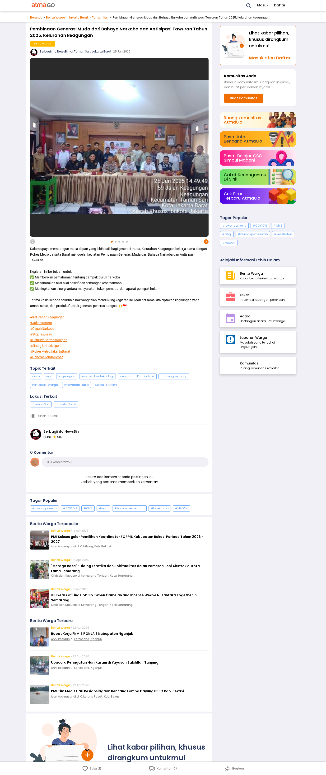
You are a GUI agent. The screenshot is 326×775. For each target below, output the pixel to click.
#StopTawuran (41, 334)
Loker (244, 294)
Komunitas (249, 363)
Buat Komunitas (243, 98)
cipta (36, 376)
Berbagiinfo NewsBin (55, 51)
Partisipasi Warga (45, 385)
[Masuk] (234, 45)
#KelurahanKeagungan (47, 317)
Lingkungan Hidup (174, 376)
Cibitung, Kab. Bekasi (95, 546)
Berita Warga (55, 17)
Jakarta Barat (78, 17)
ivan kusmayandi (63, 546)
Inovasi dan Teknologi (97, 376)
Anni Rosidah (60, 639)
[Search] (248, 6)
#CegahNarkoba (42, 328)
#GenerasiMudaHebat (46, 357)
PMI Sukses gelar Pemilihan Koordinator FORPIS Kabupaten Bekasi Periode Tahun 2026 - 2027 (127, 539)
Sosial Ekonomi (106, 385)
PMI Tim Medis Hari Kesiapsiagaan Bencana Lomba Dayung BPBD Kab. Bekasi (117, 691)
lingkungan (66, 376)
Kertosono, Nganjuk (88, 639)
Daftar (279, 5)
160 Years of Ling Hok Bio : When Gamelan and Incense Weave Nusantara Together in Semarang (124, 598)
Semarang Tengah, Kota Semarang (107, 576)
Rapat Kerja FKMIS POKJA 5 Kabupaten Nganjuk (92, 633)
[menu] (293, 6)
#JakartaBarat (41, 323)
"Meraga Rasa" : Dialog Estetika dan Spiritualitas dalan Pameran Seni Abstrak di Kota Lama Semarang (125, 568)
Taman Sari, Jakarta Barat (93, 51)
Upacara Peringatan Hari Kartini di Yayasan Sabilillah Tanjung (104, 662)
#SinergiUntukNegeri (45, 346)
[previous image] (32, 241)
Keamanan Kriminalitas (137, 376)
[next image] (206, 241)
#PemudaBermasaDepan (48, 340)
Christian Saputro (64, 576)
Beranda (36, 17)
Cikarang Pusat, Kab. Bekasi (100, 696)
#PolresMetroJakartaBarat (50, 351)
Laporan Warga (253, 337)
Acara (245, 316)
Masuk (262, 5)
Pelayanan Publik (76, 385)
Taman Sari (100, 17)
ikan (49, 376)
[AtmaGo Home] (43, 6)
